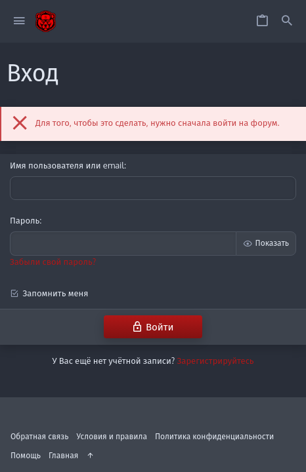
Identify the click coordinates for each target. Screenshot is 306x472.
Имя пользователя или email (67, 165)
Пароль (24, 220)
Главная (63, 455)
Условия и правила (112, 436)
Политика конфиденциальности (214, 436)
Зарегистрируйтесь (215, 360)
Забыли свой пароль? (53, 261)
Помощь (26, 455)
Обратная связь (40, 436)
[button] (19, 21)
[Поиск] (286, 21)
